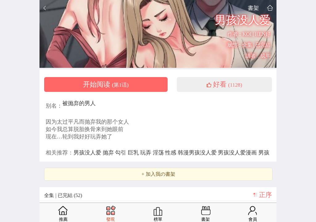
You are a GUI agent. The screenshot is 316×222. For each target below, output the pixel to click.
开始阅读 (106, 84)
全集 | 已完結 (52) (63, 195)
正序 (265, 195)
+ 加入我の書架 (158, 174)
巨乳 (134, 153)
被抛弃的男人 (79, 103)
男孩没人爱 (88, 153)
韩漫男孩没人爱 (198, 153)
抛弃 (109, 153)
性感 (171, 153)
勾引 (121, 153)
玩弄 (146, 153)
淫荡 (159, 153)
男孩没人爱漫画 (238, 153)
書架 (253, 8)
